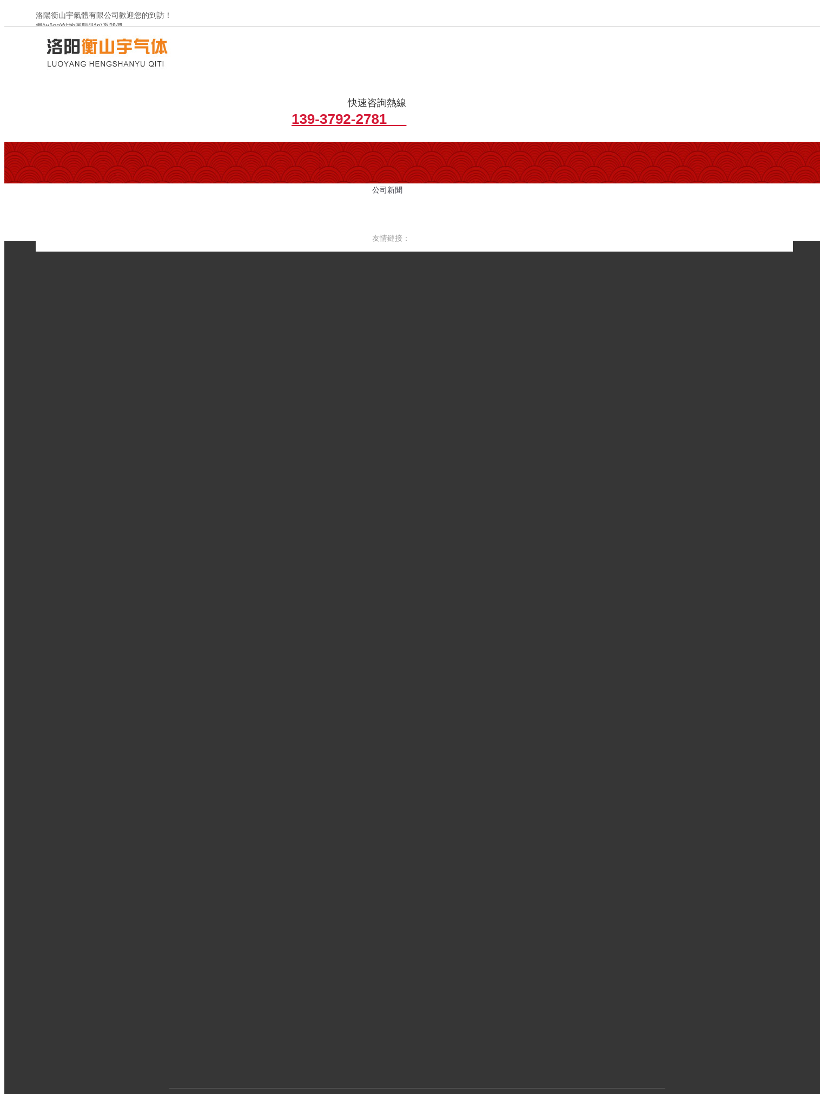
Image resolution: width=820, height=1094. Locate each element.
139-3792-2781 (735, 69)
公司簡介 (161, 154)
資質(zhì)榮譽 (496, 913)
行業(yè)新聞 (246, 154)
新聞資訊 (337, 913)
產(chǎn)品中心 (391, 913)
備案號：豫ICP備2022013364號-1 (247, 1009)
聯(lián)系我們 (392, 929)
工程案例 (445, 913)
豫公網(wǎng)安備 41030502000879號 (375, 1009)
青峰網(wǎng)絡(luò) (536, 1009)
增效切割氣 (330, 154)
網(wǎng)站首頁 (217, 913)
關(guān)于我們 (283, 913)
